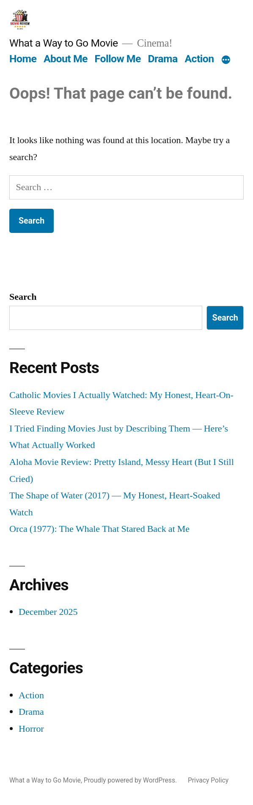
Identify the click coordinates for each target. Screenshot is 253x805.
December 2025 (48, 612)
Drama (163, 59)
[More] (226, 60)
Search (22, 297)
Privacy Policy (208, 780)
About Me (66, 59)
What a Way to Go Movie (63, 43)
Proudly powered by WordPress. (131, 780)
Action (199, 59)
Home (22, 59)
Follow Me (118, 59)
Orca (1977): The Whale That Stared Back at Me (99, 529)
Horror (31, 729)
